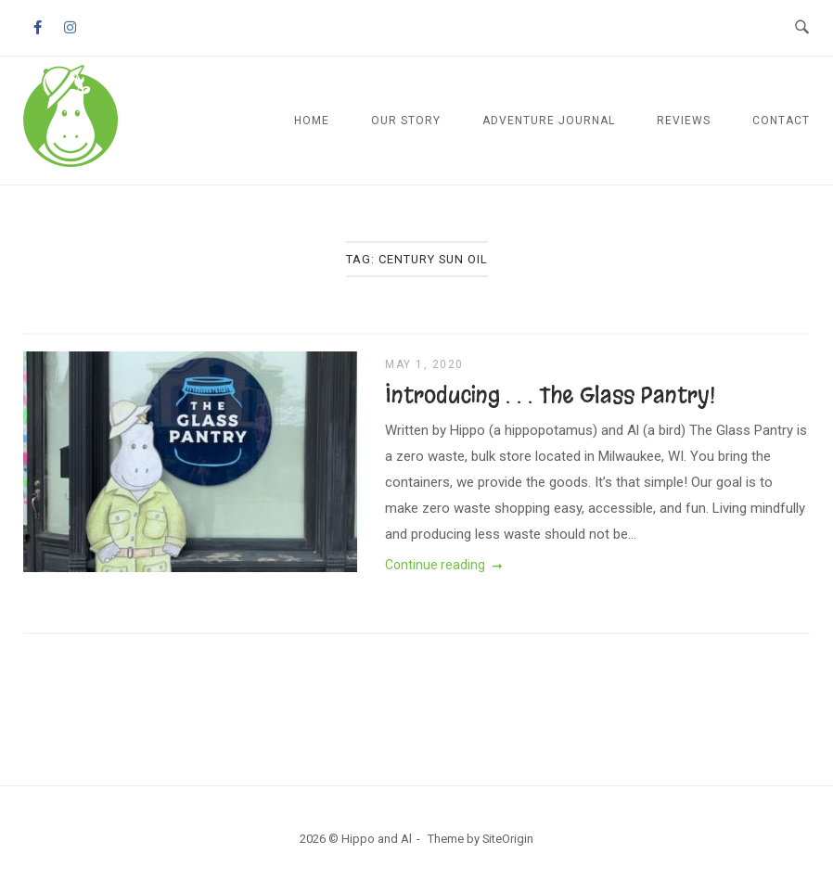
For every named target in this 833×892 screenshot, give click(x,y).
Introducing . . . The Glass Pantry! (550, 395)
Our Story (406, 120)
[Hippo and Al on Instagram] (70, 28)
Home (311, 120)
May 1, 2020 (424, 364)
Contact (781, 120)
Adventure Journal (548, 120)
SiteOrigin (507, 839)
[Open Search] (802, 27)
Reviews (684, 120)
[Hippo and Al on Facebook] (37, 28)
